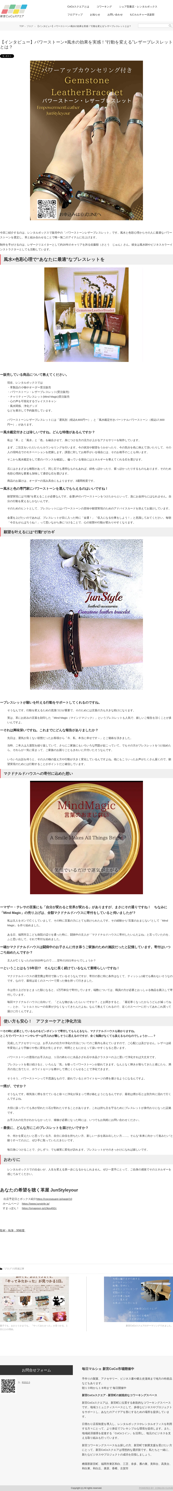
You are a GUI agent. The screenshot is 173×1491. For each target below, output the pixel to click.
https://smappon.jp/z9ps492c (39, 1208)
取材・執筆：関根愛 (12, 1230)
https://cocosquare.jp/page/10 (54, 1198)
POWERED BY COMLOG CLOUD (156, 1488)
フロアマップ (75, 14)
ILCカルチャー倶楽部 (142, 14)
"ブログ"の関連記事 (14, 1268)
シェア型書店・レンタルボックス (138, 6)
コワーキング (104, 6)
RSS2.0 (26, 1382)
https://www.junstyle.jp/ (36, 1203)
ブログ (30, 26)
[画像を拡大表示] (86, 219)
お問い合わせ (115, 14)
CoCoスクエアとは (78, 6)
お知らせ (95, 14)
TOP (21, 26)
